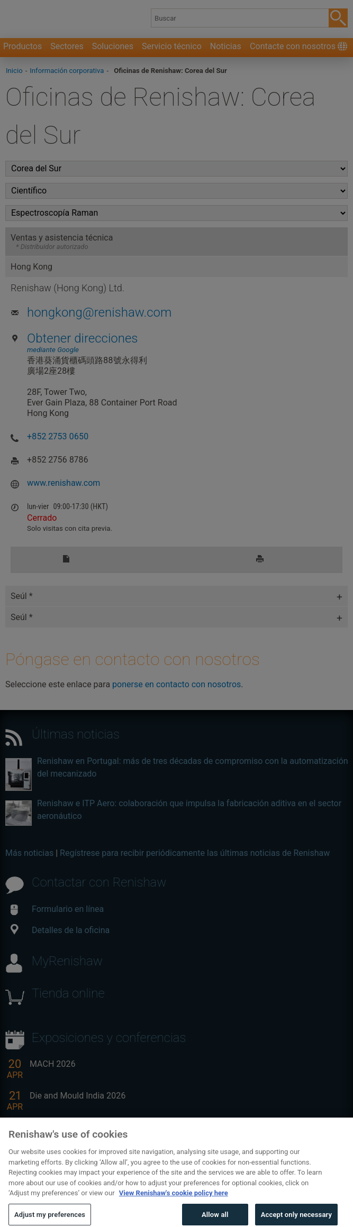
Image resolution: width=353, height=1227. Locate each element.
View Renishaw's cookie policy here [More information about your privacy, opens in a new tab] (173, 1207)
